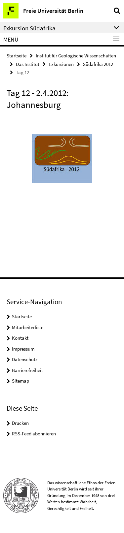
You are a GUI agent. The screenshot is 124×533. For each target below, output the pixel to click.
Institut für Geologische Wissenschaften (76, 55)
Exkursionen (61, 64)
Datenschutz (24, 359)
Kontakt (20, 338)
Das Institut (27, 64)
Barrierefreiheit (27, 370)
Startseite (16, 55)
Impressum (23, 349)
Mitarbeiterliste (27, 327)
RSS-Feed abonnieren (34, 433)
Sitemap (20, 381)
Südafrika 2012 (98, 64)
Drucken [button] (20, 423)
